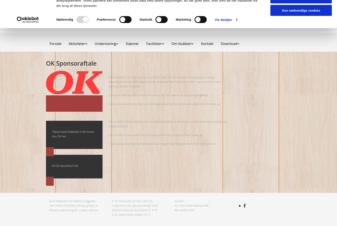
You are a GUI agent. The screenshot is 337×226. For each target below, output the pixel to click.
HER (206, 205)
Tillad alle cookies (301, 10)
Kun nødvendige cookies (301, 36)
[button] (50, 151)
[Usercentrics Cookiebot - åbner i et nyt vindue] (28, 45)
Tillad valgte (301, 23)
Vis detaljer (223, 45)
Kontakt (179, 201)
